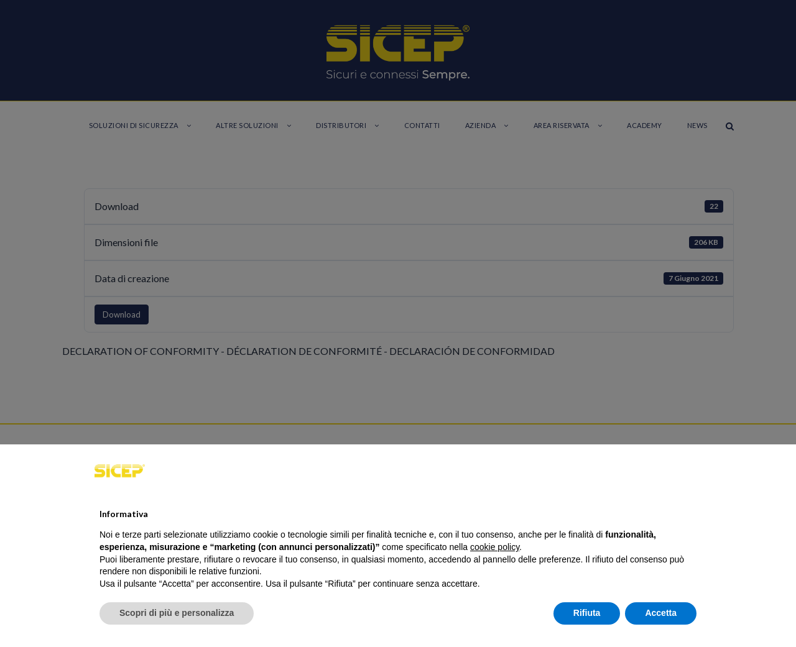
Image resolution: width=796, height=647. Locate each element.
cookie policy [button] (494, 547)
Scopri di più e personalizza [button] (176, 613)
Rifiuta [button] (587, 613)
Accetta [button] (661, 613)
